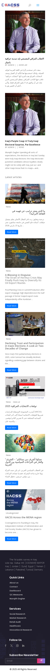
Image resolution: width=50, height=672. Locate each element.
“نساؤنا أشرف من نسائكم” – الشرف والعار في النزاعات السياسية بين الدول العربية (24, 462)
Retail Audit (15, 622)
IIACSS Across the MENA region (23, 517)
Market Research (18, 618)
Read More (11, 232)
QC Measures (16, 594)
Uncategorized (12, 513)
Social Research (17, 614)
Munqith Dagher (17, 598)
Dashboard (15, 590)
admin (11, 65)
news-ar (23, 65)
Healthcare (15, 626)
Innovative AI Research (21, 630)
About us (14, 582)
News (21, 147)
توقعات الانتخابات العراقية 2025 (21, 406)
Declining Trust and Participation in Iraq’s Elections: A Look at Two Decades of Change (24, 346)
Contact (14, 586)
